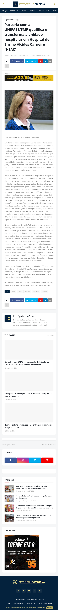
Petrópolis (36, 291)
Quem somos (18, 603)
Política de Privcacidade (43, 603)
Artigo (17, 20)
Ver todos (50, 335)
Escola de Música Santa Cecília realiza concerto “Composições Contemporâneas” (34, 516)
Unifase (44, 291)
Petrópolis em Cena (23, 316)
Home (8, 603)
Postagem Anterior (9, 445)
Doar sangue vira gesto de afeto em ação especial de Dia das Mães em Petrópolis (31, 487)
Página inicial (9, 20)
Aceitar (49, 608)
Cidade (20, 291)
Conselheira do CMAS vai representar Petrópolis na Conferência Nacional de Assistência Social (27, 363)
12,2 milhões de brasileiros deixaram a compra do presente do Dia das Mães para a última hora (34, 506)
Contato (29, 603)
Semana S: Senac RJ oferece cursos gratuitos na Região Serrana (34, 497)
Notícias (27, 291)
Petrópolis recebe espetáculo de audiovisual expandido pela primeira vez (28, 394)
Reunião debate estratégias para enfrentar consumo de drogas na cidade (28, 426)
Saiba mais (41, 608)
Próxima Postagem (48, 445)
